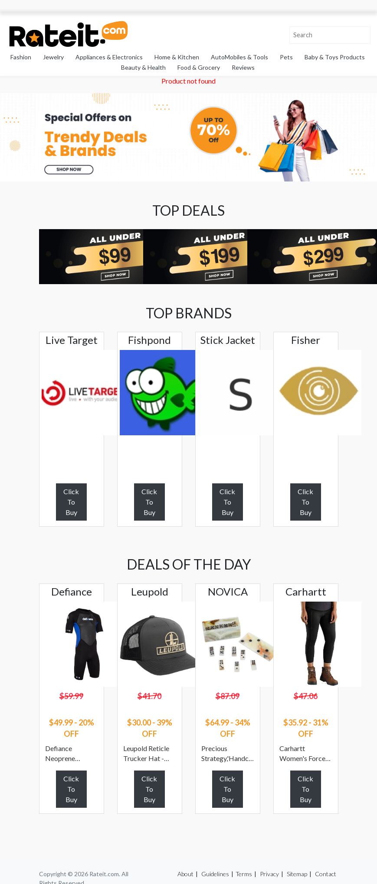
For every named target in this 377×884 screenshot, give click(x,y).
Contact (325, 874)
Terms (244, 874)
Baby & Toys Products (335, 57)
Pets (286, 57)
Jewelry (53, 57)
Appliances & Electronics (109, 57)
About (185, 874)
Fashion (20, 57)
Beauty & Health (143, 67)
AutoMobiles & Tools (239, 57)
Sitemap (297, 874)
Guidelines (215, 874)
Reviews (243, 67)
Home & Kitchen (176, 57)
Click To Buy (71, 501)
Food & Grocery (198, 67)
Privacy (269, 874)
